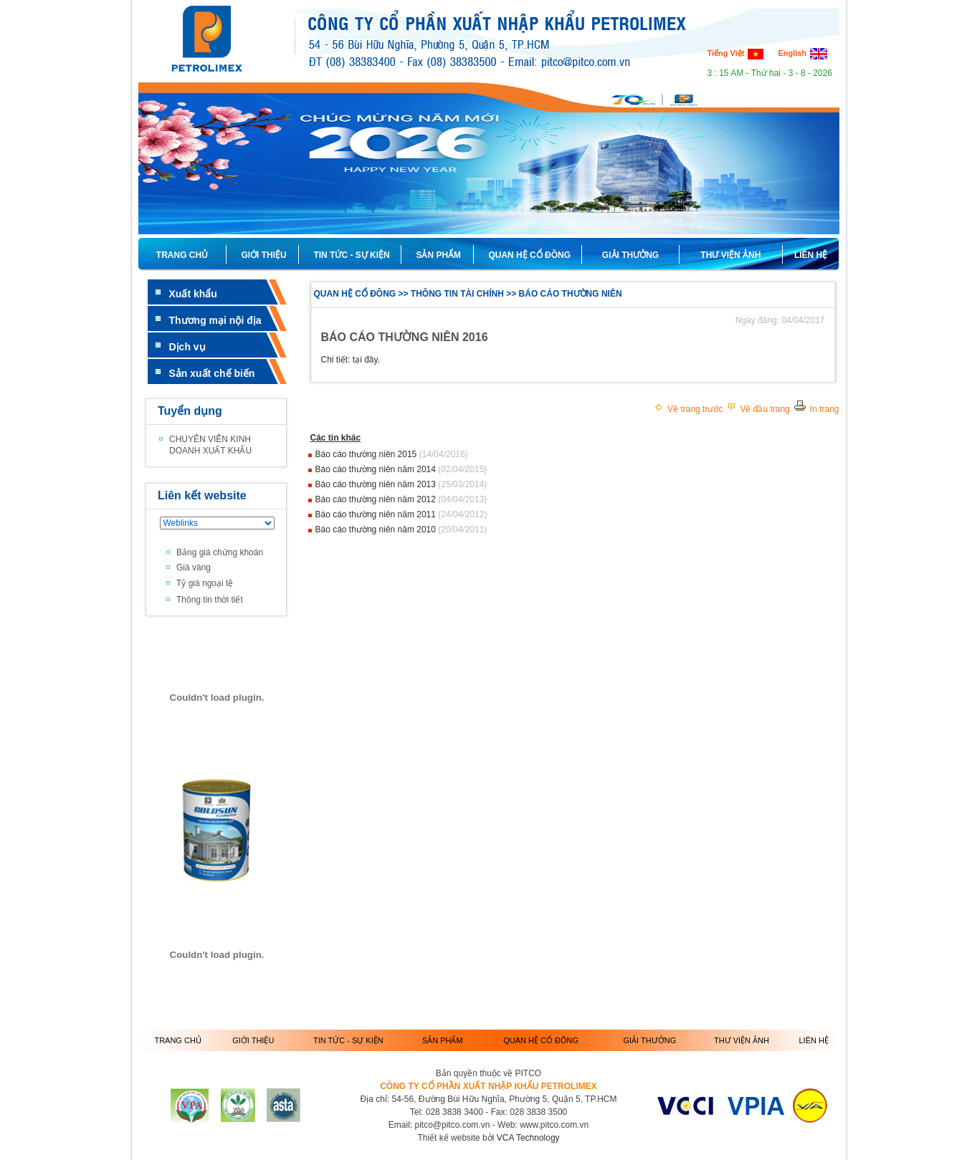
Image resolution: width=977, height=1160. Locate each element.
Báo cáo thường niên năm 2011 (377, 514)
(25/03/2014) (462, 484)
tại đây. (366, 360)
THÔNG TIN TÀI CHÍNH (457, 294)
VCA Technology (528, 1138)
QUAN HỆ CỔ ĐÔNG (540, 1040)
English (802, 53)
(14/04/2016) (443, 454)
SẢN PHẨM (442, 1040)
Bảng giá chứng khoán (219, 552)
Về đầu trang (757, 409)
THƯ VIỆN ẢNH (730, 255)
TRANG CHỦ (182, 255)
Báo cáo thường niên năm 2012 (377, 499)
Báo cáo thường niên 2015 (367, 454)
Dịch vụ (187, 347)
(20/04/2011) (462, 529)
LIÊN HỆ (810, 255)
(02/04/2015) (462, 469)
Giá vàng (193, 567)
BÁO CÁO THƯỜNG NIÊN (570, 294)
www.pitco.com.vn (554, 1125)
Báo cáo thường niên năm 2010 (377, 529)
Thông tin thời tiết (209, 600)
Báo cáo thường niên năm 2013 (377, 484)
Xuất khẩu (193, 293)
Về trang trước (688, 409)
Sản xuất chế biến (212, 373)
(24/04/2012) (462, 514)
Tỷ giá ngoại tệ (204, 583)
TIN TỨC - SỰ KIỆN (348, 1040)
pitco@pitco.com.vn (452, 1125)
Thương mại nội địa (215, 320)
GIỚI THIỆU (253, 1040)
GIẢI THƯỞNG (630, 255)
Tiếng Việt (735, 53)
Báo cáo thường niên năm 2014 (377, 469)
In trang (816, 409)
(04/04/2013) (462, 499)
